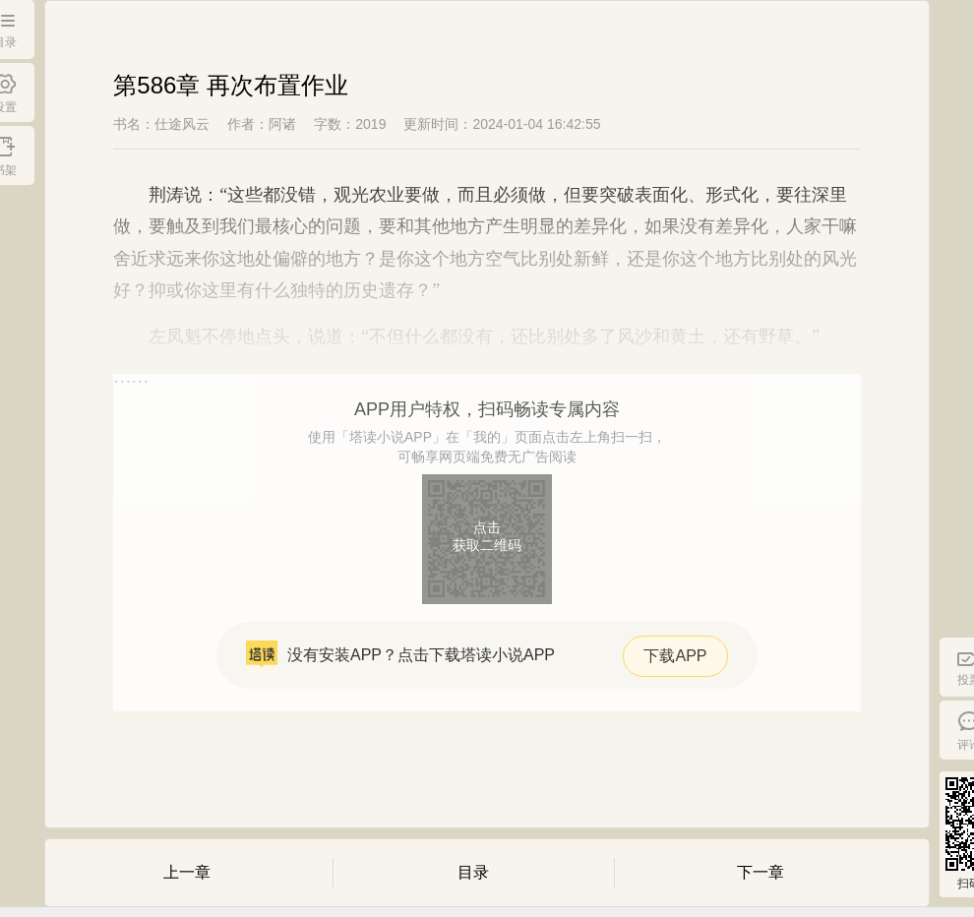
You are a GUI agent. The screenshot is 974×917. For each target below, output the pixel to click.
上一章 (187, 872)
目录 (473, 872)
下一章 (760, 872)
